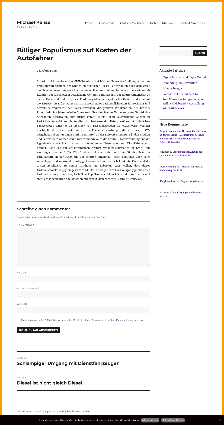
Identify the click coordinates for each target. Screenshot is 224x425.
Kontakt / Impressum (193, 23)
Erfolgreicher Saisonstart (191, 181)
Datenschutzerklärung (173, 420)
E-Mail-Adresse (28, 288)
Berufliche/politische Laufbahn (138, 23)
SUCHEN (200, 53)
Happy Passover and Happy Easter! (184, 77)
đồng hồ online (167, 181)
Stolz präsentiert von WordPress (75, 411)
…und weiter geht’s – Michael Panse (178, 166)
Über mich (169, 23)
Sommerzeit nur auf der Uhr (180, 94)
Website (22, 304)
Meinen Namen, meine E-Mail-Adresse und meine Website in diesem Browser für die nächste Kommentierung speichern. (82, 320)
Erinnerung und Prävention (180, 83)
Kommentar (26, 225)
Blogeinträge (106, 23)
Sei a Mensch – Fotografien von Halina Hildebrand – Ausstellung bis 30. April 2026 (183, 103)
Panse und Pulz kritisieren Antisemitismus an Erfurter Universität (182, 139)
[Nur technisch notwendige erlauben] (220, 420)
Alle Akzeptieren (150, 420)
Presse (89, 23)
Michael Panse (34, 22)
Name (21, 273)
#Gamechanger (172, 88)
